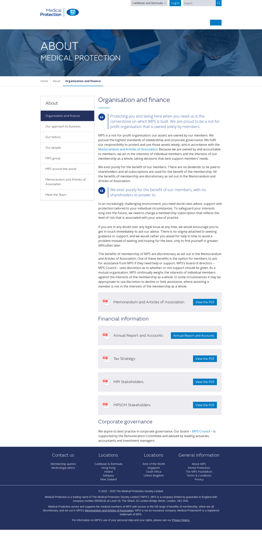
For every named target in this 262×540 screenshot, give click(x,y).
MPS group (52, 158)
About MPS (199, 464)
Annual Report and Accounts (193, 335)
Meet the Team (55, 195)
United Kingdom (154, 475)
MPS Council (201, 431)
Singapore (153, 468)
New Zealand (108, 479)
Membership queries (63, 464)
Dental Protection (199, 468)
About (56, 81)
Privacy (199, 479)
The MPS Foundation (199, 471)
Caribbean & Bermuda (108, 464)
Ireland (108, 471)
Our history (53, 137)
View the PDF (205, 302)
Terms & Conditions (199, 475)
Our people (53, 148)
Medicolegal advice (63, 468)
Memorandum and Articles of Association (65, 182)
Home (44, 81)
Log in (175, 3)
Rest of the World (154, 464)
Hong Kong (108, 468)
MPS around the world (60, 169)
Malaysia (108, 475)
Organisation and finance (83, 81)
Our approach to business (63, 126)
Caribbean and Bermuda (148, 3)
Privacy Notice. (181, 520)
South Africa (153, 471)
